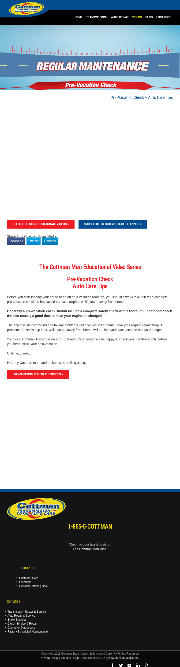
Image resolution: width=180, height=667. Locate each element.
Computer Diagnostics (21, 627)
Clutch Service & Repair (22, 623)
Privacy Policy (49, 657)
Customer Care (28, 578)
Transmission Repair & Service (27, 611)
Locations (25, 582)
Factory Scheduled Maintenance (28, 631)
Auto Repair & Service (21, 615)
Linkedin (50, 241)
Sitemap (66, 657)
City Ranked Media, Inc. (124, 657)
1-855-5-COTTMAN (90, 526)
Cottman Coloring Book (33, 586)
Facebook (16, 241)
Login (76, 657)
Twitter (33, 241)
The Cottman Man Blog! (90, 549)
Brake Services (17, 619)
